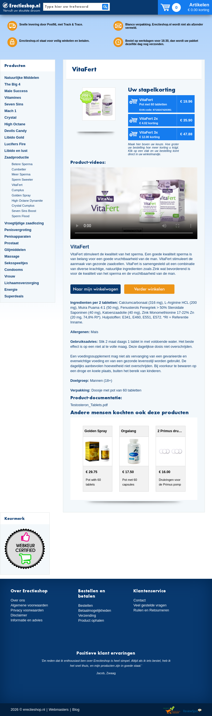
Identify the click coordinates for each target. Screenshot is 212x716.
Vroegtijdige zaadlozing (24, 223)
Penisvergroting (17, 230)
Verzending (87, 615)
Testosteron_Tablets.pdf (89, 405)
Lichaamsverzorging (21, 283)
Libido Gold (14, 137)
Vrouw (9, 276)
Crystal (10, 117)
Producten (14, 65)
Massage (11, 256)
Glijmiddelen (15, 250)
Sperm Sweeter (22, 179)
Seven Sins (13, 104)
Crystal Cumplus (23, 205)
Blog (76, 709)
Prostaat (11, 243)
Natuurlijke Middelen (21, 78)
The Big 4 (12, 84)
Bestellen (85, 605)
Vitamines (12, 97)
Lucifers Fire (15, 144)
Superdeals (13, 296)
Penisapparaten (17, 236)
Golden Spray (21, 195)
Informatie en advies (26, 620)
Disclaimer (18, 615)
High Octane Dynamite (27, 200)
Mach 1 (10, 111)
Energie (10, 289)
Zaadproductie (16, 157)
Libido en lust (15, 151)
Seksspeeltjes (16, 263)
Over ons (17, 600)
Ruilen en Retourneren (151, 610)
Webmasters (59, 709)
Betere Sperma (22, 164)
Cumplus (18, 190)
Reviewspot (192, 710)
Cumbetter (19, 169)
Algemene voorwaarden (29, 605)
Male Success (16, 91)
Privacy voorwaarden (27, 610)
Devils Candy (15, 131)
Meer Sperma (21, 174)
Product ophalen (91, 620)
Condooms (13, 270)
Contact (139, 600)
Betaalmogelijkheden (94, 610)
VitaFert (17, 184)
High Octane (14, 124)
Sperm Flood (20, 216)
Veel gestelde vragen (149, 605)
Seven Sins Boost (24, 210)
